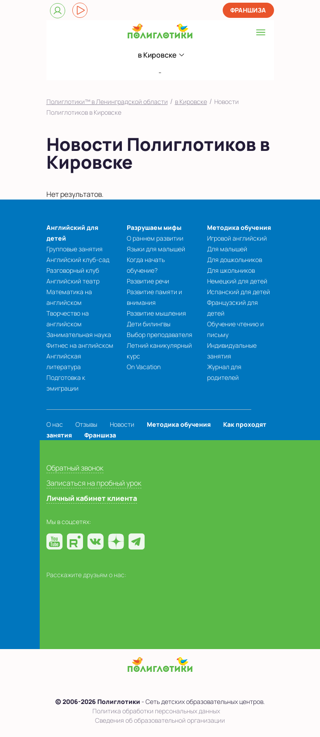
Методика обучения (239, 227)
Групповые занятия (74, 249)
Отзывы (86, 424)
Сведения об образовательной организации (160, 720)
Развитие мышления (156, 313)
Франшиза (248, 10)
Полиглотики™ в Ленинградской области (107, 101)
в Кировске (191, 101)
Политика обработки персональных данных (156, 711)
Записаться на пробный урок (93, 483)
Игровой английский (237, 238)
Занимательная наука (78, 334)
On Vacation (144, 366)
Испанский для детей (238, 291)
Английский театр (73, 281)
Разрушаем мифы (154, 227)
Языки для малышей (156, 249)
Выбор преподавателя (159, 334)
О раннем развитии (155, 238)
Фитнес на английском (79, 345)
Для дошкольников (234, 259)
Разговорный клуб (72, 270)
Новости (122, 424)
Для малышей (227, 249)
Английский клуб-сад (77, 259)
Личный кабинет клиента (91, 498)
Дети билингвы (148, 324)
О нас (54, 424)
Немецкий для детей (237, 281)
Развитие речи (148, 281)
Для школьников (231, 270)
